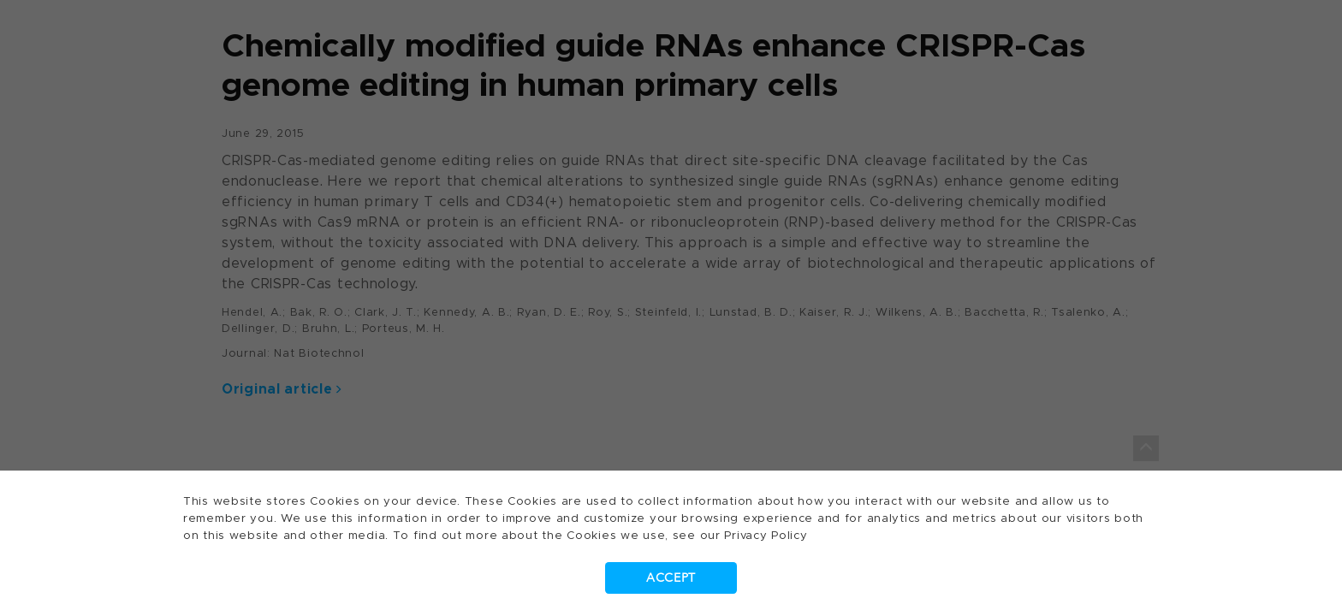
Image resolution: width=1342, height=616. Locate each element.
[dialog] (671, 308)
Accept (671, 578)
